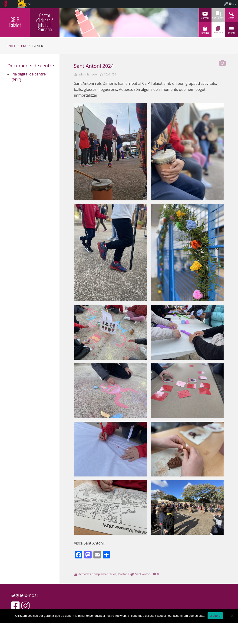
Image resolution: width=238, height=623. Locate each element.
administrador (88, 74)
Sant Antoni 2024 (94, 65)
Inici (11, 46)
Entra (232, 3)
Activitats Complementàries (97, 574)
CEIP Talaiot (15, 22)
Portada (123, 574)
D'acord (215, 615)
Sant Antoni (143, 574)
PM (23, 46)
